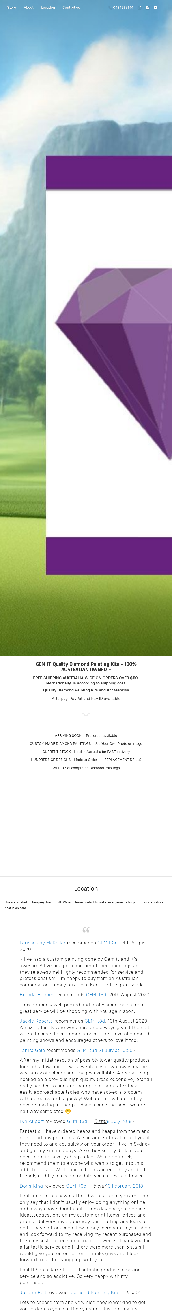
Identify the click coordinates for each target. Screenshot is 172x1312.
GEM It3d (107, 943)
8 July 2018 (119, 1121)
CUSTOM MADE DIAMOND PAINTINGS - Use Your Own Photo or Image (86, 743)
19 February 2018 (124, 1186)
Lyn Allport (32, 1121)
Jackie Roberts (36, 1021)
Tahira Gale (32, 1050)
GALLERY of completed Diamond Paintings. (86, 768)
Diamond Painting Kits (94, 1292)
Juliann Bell (33, 1292)
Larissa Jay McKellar (43, 943)
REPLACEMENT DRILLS (122, 760)
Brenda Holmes (37, 995)
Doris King (31, 1186)
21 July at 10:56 (116, 1050)
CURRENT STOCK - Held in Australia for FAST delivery (86, 752)
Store (11, 7)
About (29, 7)
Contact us (71, 7)
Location (48, 7)
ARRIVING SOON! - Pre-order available (86, 735)
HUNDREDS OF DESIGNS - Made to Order (64, 760)
